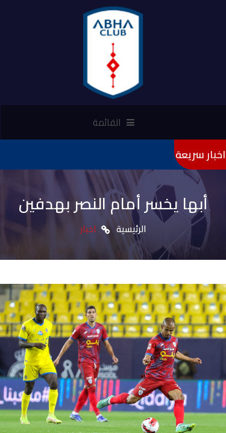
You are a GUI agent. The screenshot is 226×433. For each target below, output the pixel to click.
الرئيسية (131, 229)
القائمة (113, 122)
